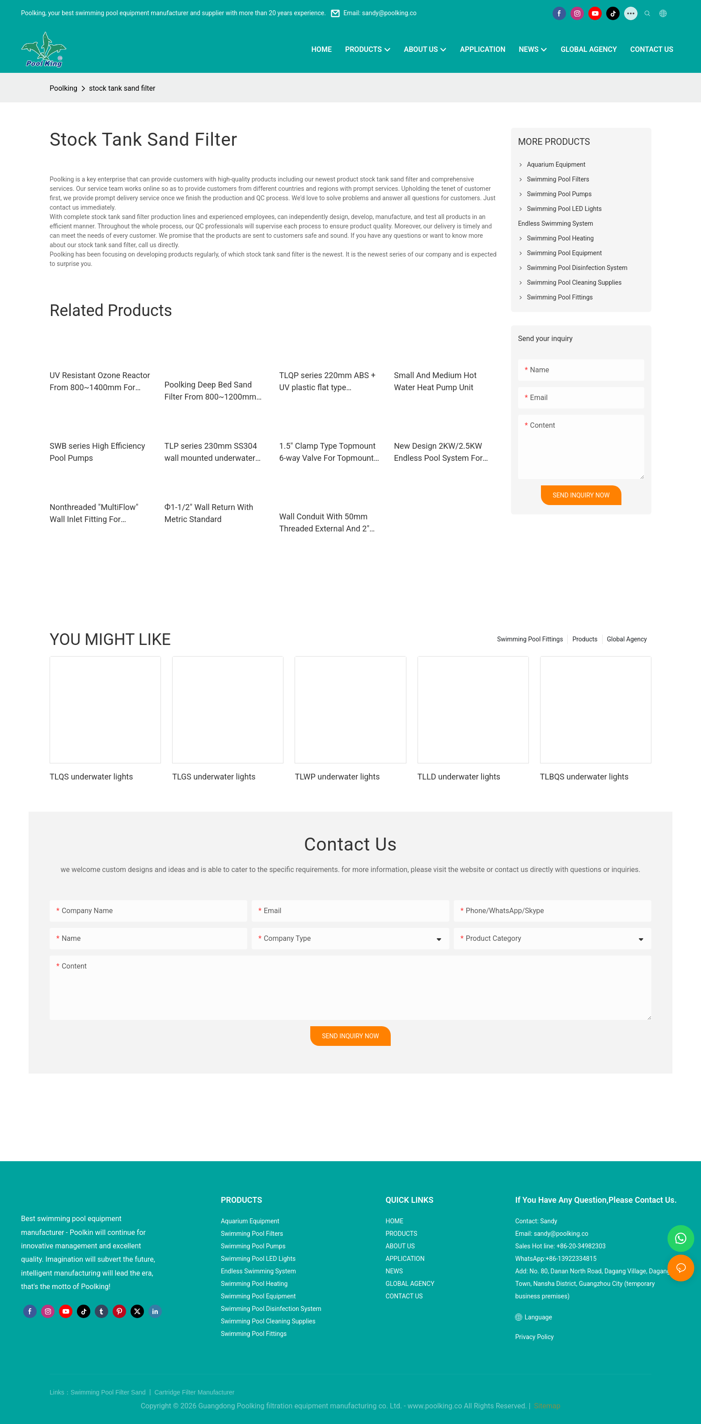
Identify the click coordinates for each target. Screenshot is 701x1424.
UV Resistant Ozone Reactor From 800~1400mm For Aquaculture (100, 382)
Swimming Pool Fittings (530, 639)
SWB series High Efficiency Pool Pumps (97, 452)
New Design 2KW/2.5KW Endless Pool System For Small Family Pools (438, 452)
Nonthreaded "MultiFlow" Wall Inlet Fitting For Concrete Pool (94, 513)
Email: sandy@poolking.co (380, 13)
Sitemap (546, 1406)
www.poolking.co (435, 1406)
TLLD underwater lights (459, 776)
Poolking (63, 88)
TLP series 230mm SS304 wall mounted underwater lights (211, 452)
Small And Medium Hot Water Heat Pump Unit (435, 381)
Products (584, 639)
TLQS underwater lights (91, 776)
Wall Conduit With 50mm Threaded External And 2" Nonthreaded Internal (324, 523)
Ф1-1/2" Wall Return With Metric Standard (209, 513)
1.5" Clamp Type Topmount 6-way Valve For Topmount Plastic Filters (327, 452)
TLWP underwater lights (337, 776)
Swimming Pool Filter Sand (109, 1392)
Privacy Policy (534, 1336)
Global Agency (627, 639)
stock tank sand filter (122, 88)
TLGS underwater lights (213, 776)
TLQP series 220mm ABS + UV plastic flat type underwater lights (327, 382)
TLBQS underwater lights (584, 776)
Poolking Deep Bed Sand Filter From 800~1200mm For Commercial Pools (211, 391)
